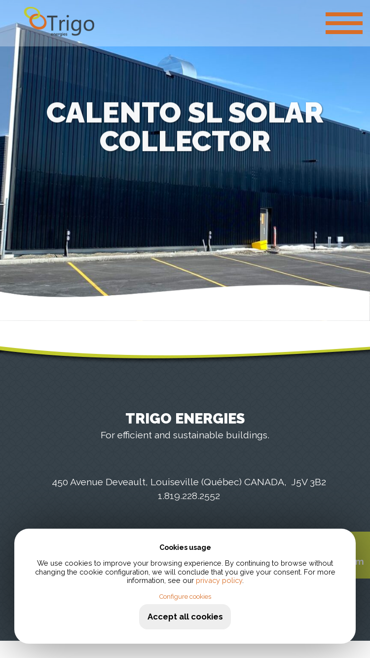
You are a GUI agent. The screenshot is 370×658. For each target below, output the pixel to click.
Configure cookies (185, 596)
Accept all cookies (185, 616)
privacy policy (219, 580)
